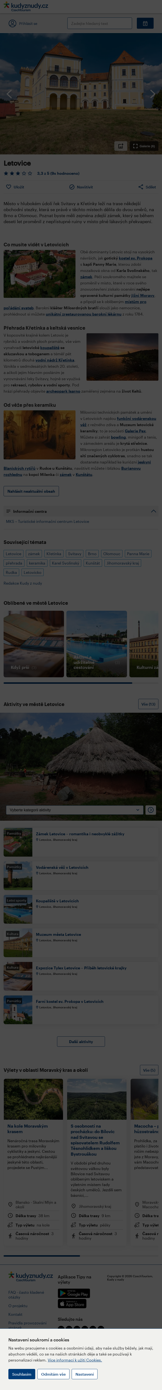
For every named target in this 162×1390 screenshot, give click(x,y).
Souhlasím (21, 1374)
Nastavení (84, 1374)
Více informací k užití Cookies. (75, 1360)
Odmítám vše (53, 1374)
